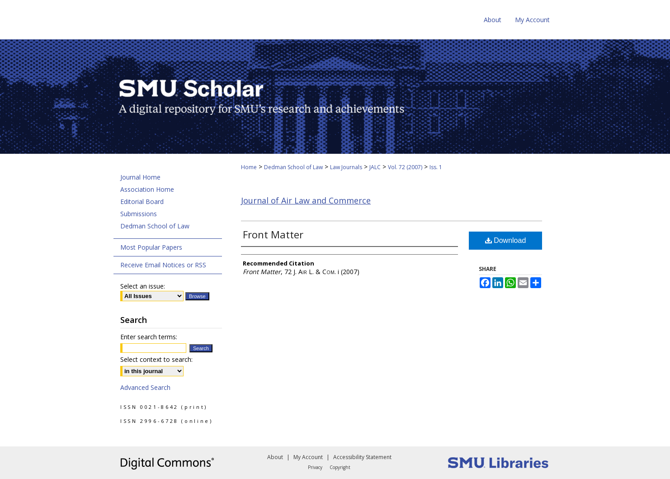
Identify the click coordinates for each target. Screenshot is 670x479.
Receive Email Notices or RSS (163, 265)
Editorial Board (142, 201)
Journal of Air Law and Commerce (306, 200)
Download (505, 240)
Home (249, 167)
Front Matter (273, 234)
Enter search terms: (148, 336)
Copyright (340, 467)
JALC (375, 167)
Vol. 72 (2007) (405, 167)
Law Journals (346, 167)
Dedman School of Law (293, 167)
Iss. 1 (435, 167)
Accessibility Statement (362, 457)
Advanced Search (145, 387)
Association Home (147, 189)
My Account (308, 457)
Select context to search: (156, 359)
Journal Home (140, 177)
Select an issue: (142, 286)
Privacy (315, 467)
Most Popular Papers (151, 247)
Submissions (138, 213)
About (275, 457)
